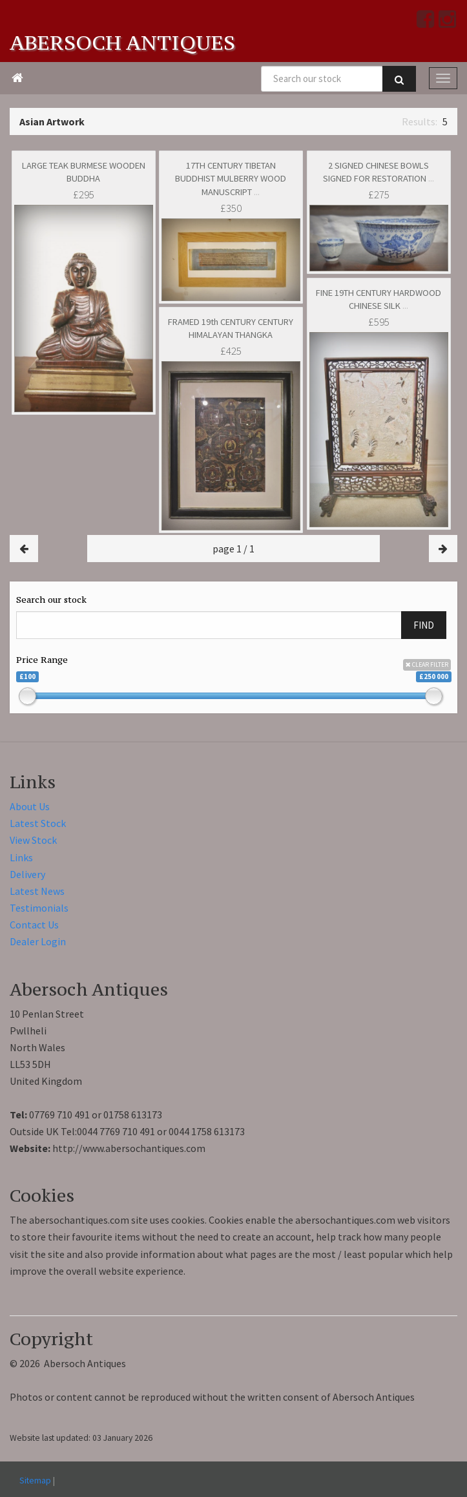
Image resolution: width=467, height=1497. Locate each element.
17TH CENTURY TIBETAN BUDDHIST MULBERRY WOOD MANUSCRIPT (230, 179)
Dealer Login (38, 941)
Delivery (27, 874)
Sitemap (35, 1480)
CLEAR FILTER (427, 664)
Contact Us (34, 924)
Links (21, 857)
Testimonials (39, 907)
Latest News (37, 891)
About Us (30, 806)
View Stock (33, 839)
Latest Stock (38, 823)
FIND (423, 625)
